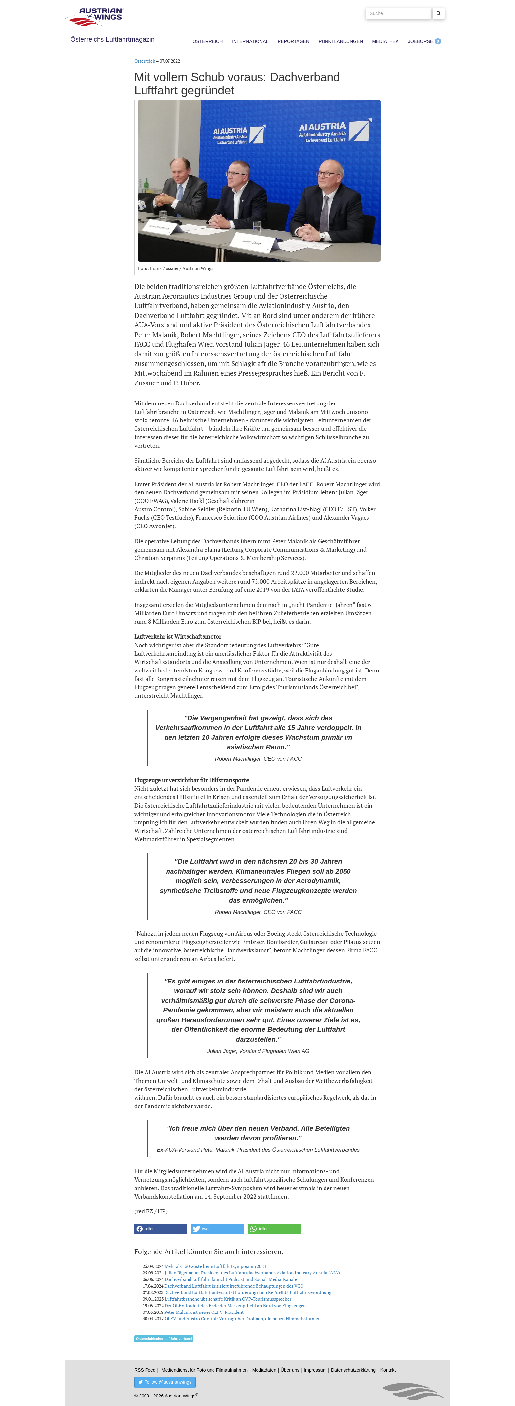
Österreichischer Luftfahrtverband (164, 1339)
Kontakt (388, 1370)
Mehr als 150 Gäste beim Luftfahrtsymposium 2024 (215, 1266)
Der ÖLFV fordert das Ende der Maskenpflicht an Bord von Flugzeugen (235, 1305)
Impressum (315, 1370)
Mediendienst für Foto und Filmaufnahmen (204, 1370)
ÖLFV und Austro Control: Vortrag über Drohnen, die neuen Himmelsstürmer (242, 1318)
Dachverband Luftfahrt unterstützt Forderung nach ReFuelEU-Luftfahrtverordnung (247, 1292)
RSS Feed (145, 1370)
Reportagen (293, 41)
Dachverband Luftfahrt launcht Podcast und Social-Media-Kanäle (231, 1279)
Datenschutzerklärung (353, 1370)
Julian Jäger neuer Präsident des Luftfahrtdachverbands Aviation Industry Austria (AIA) (252, 1273)
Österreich (208, 41)
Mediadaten (264, 1370)
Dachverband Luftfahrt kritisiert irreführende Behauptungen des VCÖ (233, 1286)
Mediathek (385, 41)
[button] (160, 1229)
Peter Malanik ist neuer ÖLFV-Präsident (204, 1312)
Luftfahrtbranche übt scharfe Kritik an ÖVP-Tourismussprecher (228, 1299)
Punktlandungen (341, 41)
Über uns (290, 1370)
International (250, 41)
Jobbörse (420, 41)
